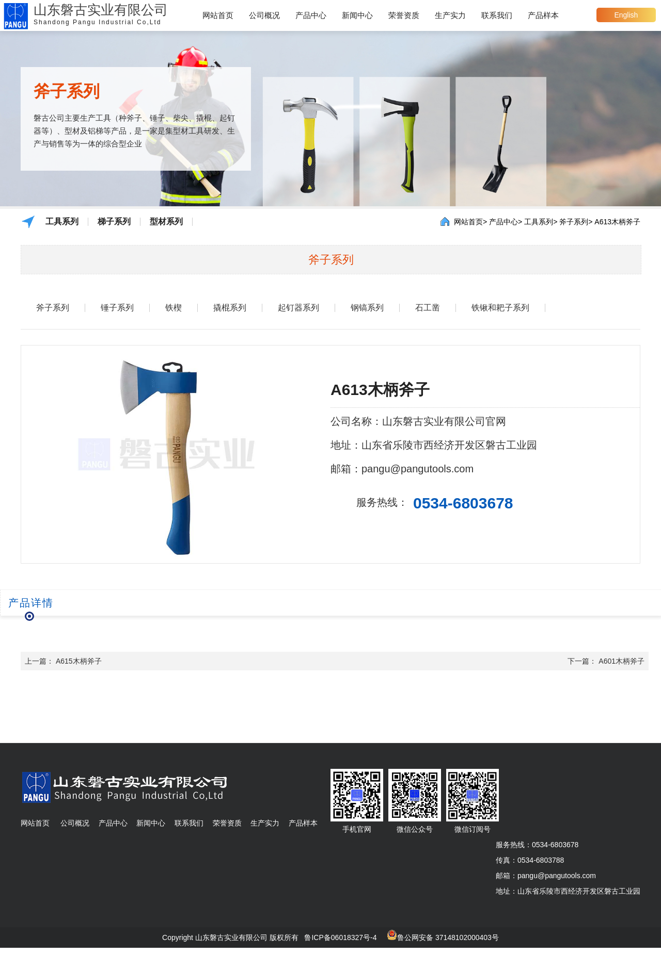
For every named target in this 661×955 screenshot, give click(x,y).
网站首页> (470, 222)
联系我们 (496, 15)
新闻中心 (357, 15)
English (626, 15)
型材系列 (166, 222)
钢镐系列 (367, 308)
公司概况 (264, 15)
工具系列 (61, 222)
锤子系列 (117, 308)
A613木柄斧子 (617, 222)
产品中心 (310, 15)
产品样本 (543, 15)
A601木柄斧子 (621, 661)
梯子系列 (114, 222)
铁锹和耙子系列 (500, 308)
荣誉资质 (403, 15)
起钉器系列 (298, 308)
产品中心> (505, 222)
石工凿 (427, 308)
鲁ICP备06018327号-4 (340, 937)
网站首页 (217, 15)
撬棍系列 (229, 308)
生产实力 (450, 15)
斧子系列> (575, 222)
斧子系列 (52, 308)
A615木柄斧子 (79, 661)
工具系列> (540, 222)
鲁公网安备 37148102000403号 (448, 937)
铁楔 (173, 308)
